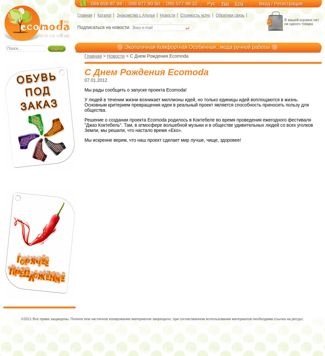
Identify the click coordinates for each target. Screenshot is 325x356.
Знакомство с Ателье (136, 15)
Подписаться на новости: (103, 27)
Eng (239, 3)
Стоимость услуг (195, 15)
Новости (167, 15)
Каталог (105, 15)
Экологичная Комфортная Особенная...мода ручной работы (197, 47)
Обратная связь (230, 15)
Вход (264, 3)
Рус (211, 3)
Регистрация (288, 3)
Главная (84, 15)
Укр (225, 3)
